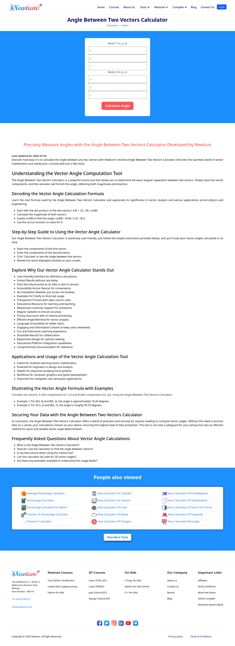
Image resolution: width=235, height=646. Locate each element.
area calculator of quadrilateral (184, 500)
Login (222, 6)
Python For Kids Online (137, 586)
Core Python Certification (61, 580)
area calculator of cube (109, 507)
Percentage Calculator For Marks (44, 507)
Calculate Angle (117, 106)
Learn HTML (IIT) (98, 580)
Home (101, 7)
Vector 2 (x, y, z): (117, 72)
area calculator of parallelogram (185, 493)
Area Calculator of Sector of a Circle (187, 507)
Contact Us (207, 7)
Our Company (177, 572)
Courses (114, 7)
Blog (193, 7)
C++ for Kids (131, 592)
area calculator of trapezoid (182, 514)
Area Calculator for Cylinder (112, 493)
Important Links (210, 572)
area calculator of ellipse (110, 514)
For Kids (130, 572)
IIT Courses (97, 572)
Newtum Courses (60, 572)
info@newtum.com (22, 606)
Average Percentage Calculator (43, 493)
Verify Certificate (207, 586)
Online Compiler (206, 598)
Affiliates (202, 580)
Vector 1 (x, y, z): (117, 43)
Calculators (112, 25)
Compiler (180, 7)
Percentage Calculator (37, 500)
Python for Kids (56, 592)
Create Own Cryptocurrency (62, 586)
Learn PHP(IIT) (96, 586)
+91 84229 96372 (21, 599)
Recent (171, 592)
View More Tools (117, 537)
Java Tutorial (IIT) (98, 592)
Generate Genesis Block (210, 604)
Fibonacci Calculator (36, 521)
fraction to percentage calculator (44, 514)
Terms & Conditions (201, 636)
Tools (144, 7)
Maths (125, 25)
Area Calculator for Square (111, 500)
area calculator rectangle (180, 521)
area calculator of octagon (111, 521)
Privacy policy (175, 636)
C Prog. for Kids (133, 580)
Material (161, 7)
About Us (129, 7)
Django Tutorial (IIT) (99, 598)
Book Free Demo (207, 592)
